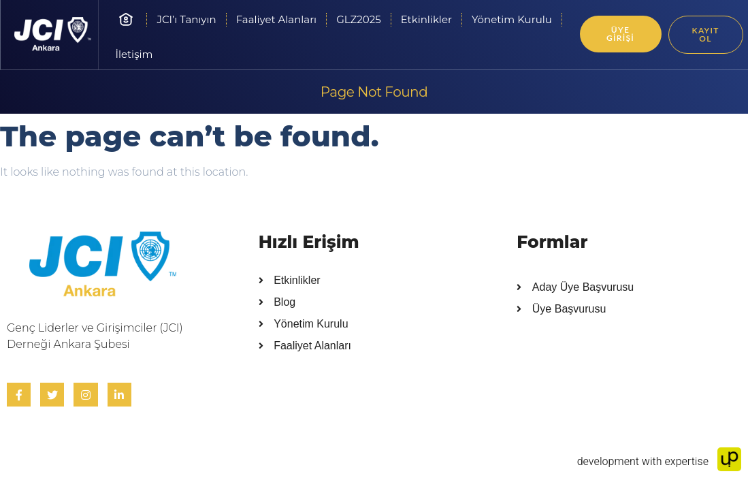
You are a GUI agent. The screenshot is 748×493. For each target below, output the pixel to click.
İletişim (133, 54)
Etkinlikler (426, 19)
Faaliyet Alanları (276, 19)
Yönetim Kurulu (512, 19)
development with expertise (659, 461)
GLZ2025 (358, 19)
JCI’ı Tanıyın (186, 19)
